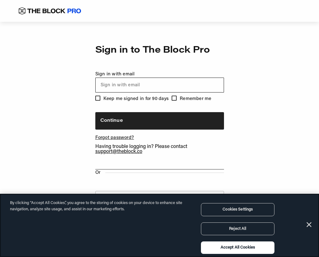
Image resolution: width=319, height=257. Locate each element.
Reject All (237, 229)
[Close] (309, 224)
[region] (159, 225)
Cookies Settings (237, 209)
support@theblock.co (118, 151)
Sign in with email (159, 82)
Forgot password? (114, 138)
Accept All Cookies (238, 247)
